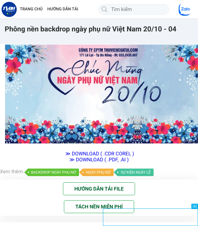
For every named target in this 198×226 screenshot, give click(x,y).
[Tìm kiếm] (104, 9)
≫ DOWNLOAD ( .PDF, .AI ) (99, 160)
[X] (195, 206)
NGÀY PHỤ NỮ (98, 172)
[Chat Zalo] (185, 9)
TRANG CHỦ (31, 9)
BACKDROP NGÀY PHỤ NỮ (53, 172)
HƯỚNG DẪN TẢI (62, 9)
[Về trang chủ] (9, 9)
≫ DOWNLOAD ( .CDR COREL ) (99, 154)
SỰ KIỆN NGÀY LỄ (135, 172)
